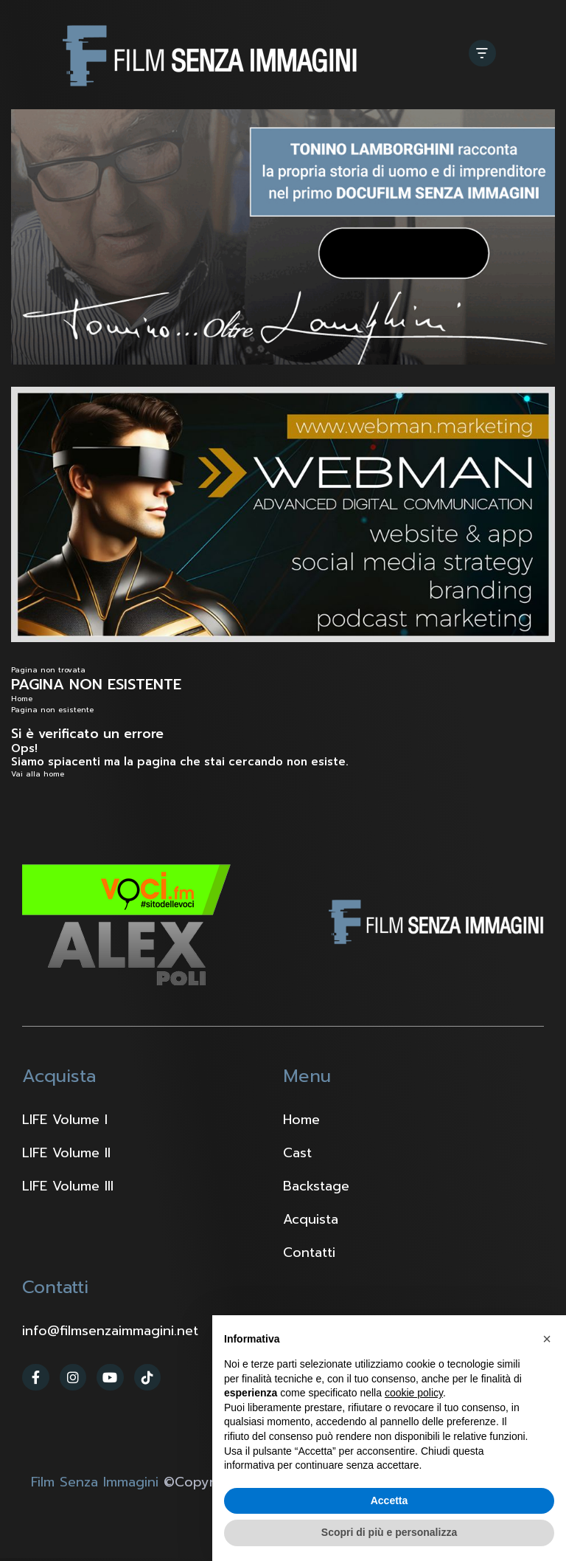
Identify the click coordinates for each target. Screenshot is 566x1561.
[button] (547, 1339)
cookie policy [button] (414, 1393)
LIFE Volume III (67, 1186)
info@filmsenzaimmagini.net (110, 1330)
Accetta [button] (389, 1500)
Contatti (309, 1252)
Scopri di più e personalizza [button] (389, 1532)
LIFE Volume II (66, 1153)
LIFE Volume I (65, 1119)
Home (21, 698)
